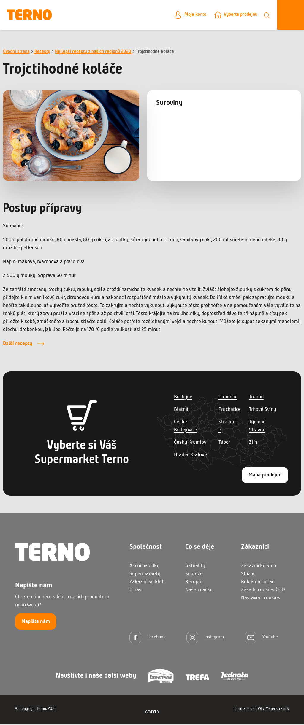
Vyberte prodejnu (238, 15)
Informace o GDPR (247, 709)
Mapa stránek (277, 709)
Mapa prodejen (265, 476)
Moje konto (189, 15)
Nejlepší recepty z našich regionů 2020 (93, 52)
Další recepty (17, 344)
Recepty (42, 52)
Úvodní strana (16, 52)
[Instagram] (205, 638)
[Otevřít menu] (290, 15)
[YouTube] (261, 638)
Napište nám (36, 622)
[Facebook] (147, 638)
